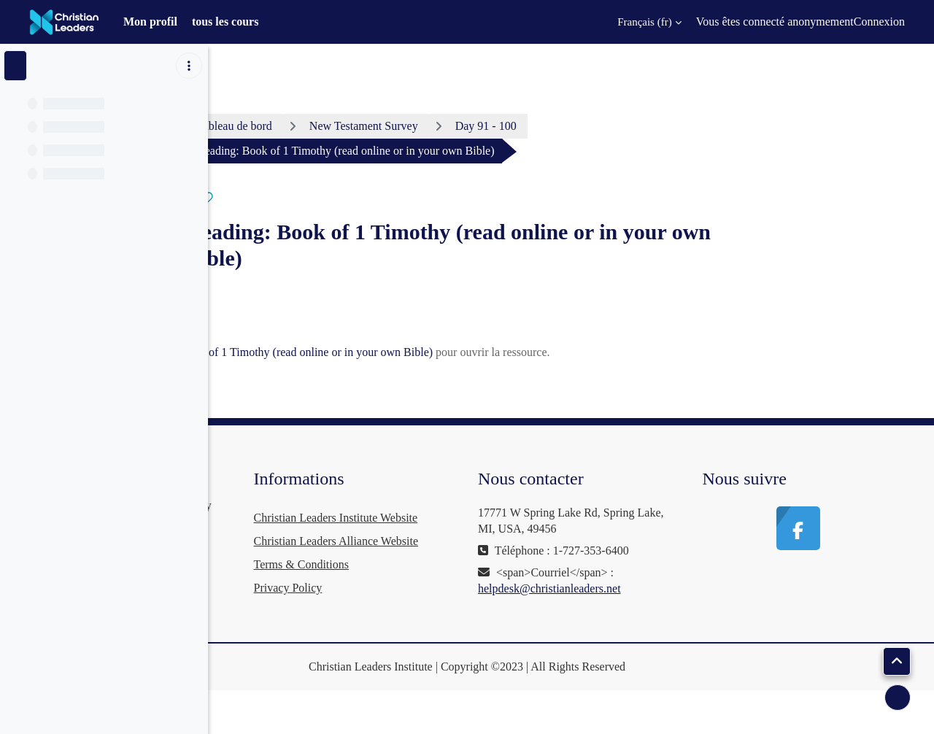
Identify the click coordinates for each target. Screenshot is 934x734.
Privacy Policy (452, 634)
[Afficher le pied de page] (897, 697)
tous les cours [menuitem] (225, 21)
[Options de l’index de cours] (189, 66)
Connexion (879, 21)
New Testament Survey (473, 126)
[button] (640, 22)
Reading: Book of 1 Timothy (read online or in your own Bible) (453, 352)
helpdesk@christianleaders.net (659, 604)
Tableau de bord (344, 126)
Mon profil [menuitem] (150, 21)
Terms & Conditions (465, 611)
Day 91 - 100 (595, 126)
